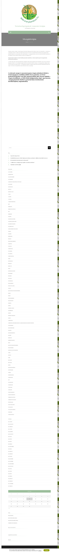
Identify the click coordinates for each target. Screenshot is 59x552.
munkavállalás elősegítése (13, 350)
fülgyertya (10, 253)
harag (9, 258)
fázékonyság (10, 248)
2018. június (10, 471)
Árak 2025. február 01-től (15, 155)
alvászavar (10, 184)
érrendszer (10, 236)
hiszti (9, 268)
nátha (9, 352)
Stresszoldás (10, 377)
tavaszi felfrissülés (11, 394)
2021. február (10, 426)
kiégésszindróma (11, 298)
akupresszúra (10, 174)
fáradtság (10, 243)
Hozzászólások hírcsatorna (13, 520)
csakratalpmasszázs (11, 201)
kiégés (9, 295)
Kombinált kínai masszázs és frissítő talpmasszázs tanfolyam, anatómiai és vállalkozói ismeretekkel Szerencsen (29, 158)
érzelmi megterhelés (12, 241)
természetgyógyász (11, 397)
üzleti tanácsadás (11, 404)
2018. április (10, 476)
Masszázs (9, 330)
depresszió (10, 206)
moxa (9, 342)
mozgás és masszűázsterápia (13, 345)
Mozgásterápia (10, 347)
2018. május (10, 473)
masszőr (9, 335)
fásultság (10, 246)
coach (9, 194)
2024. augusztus (10, 424)
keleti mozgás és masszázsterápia (14, 290)
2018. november (10, 461)
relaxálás (10, 362)
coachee (9, 196)
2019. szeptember (11, 446)
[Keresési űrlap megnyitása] (49, 32)
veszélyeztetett (11, 414)
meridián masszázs (11, 340)
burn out (9, 189)
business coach (10, 191)
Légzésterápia (10, 325)
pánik (9, 357)
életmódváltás (11, 226)
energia (9, 231)
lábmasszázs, (10, 320)
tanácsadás (10, 387)
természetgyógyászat (12, 399)
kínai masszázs (10, 300)
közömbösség (10, 310)
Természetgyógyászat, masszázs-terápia (30, 26)
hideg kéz (10, 263)
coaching (10, 199)
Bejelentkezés (10, 515)
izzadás (9, 288)
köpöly (9, 305)
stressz (9, 372)
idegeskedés (10, 273)
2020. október (10, 431)
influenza (10, 278)
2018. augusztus (10, 466)
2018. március (10, 478)
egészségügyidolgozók (12, 221)
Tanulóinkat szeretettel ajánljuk (16, 164)
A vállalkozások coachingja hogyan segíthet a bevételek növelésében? (22, 162)
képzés (9, 293)
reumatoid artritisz (11, 367)
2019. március (10, 451)
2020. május (10, 441)
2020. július (10, 436)
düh (9, 211)
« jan (9, 508)
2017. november (10, 483)
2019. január (10, 456)
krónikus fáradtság (11, 315)
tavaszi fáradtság (11, 392)
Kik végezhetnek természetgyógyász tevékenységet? (19, 160)
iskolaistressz (10, 283)
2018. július (10, 468)
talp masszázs (10, 382)
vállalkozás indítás (11, 409)
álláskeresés (10, 179)
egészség (9, 216)
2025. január (10, 421)
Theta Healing (10, 402)
